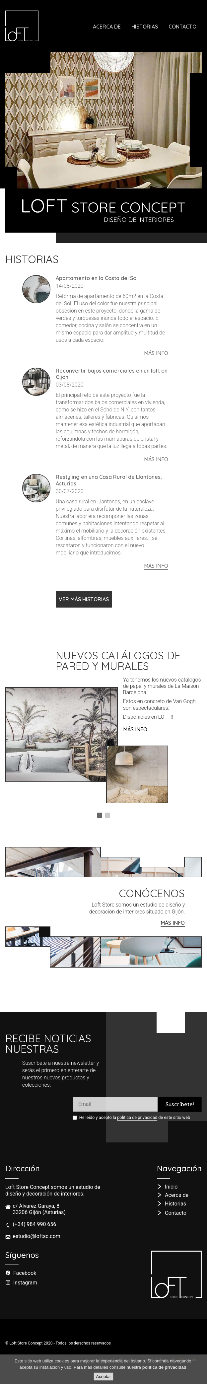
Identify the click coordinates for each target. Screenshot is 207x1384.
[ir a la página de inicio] (24, 25)
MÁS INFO (135, 729)
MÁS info (173, 922)
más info (156, 353)
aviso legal (101, 1359)
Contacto (182, 26)
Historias (147, 29)
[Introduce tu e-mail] (115, 1104)
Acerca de (107, 26)
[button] (99, 815)
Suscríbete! (180, 1104)
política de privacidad (137, 1117)
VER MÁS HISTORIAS (84, 599)
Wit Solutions (190, 1359)
